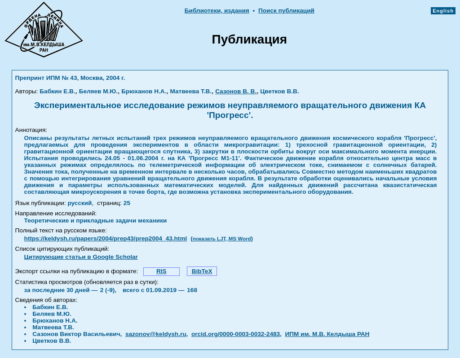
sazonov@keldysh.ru (155, 334)
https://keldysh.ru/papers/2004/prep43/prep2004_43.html (105, 238)
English (443, 10)
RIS (161, 271)
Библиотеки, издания (217, 10)
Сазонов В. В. (236, 91)
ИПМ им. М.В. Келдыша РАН (327, 334)
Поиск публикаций (286, 10)
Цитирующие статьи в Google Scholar (81, 256)
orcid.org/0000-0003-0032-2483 (235, 334)
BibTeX (202, 271)
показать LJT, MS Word (222, 238)
